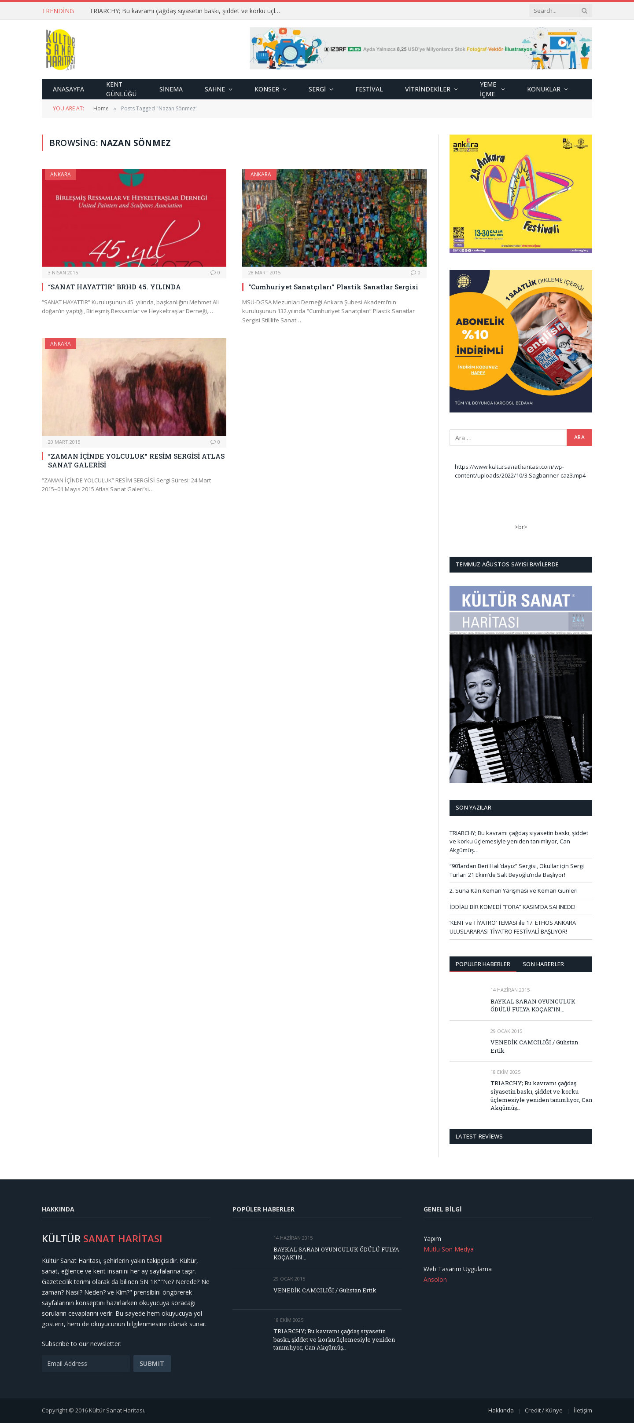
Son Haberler (543, 964)
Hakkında (501, 1410)
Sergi (317, 89)
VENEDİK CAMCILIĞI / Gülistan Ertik (534, 1046)
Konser (266, 89)
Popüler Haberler (483, 964)
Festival (369, 89)
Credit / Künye (544, 1410)
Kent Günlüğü (121, 89)
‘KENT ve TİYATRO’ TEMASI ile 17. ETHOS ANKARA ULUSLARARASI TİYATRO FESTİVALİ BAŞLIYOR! (513, 927)
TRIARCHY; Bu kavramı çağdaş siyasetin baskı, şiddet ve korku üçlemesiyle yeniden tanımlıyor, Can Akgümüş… (188, 11)
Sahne (215, 89)
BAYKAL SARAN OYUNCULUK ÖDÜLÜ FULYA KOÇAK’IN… (532, 1005)
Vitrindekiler (427, 89)
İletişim (583, 1410)
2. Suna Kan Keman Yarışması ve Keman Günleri (514, 890)
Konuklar (543, 89)
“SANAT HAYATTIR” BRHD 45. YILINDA (114, 286)
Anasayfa (68, 89)
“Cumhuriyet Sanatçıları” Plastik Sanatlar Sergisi (333, 286)
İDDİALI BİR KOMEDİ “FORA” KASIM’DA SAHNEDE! (512, 907)
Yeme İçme (488, 89)
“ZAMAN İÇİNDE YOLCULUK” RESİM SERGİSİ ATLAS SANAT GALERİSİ (136, 460)
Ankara (60, 174)
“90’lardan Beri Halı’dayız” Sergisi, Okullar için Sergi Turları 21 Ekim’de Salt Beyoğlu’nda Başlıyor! (517, 870)
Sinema (171, 89)
